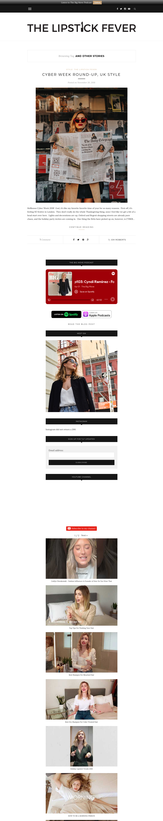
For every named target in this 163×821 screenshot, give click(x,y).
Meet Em (81, 333)
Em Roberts (118, 239)
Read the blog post (81, 324)
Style (69, 69)
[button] (84, 535)
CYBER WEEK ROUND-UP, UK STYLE (81, 74)
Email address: (56, 450)
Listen (97, 2)
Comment (45, 239)
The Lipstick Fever (85, 69)
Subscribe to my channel (81, 528)
